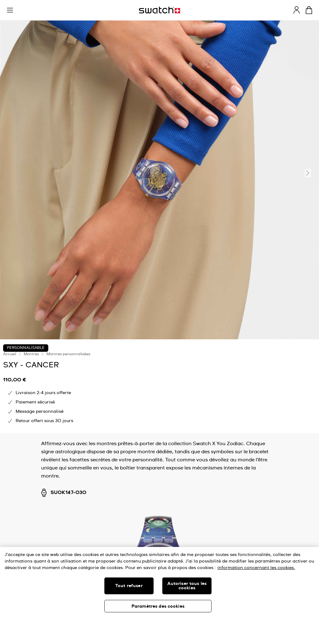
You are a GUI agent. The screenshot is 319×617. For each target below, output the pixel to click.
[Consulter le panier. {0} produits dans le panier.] (309, 10)
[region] (159, 582)
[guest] (296, 10)
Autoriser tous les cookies (187, 586)
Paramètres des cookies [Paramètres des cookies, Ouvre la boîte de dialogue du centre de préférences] (157, 606)
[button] (10, 10)
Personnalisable (26, 348)
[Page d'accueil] (159, 10)
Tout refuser (129, 586)
